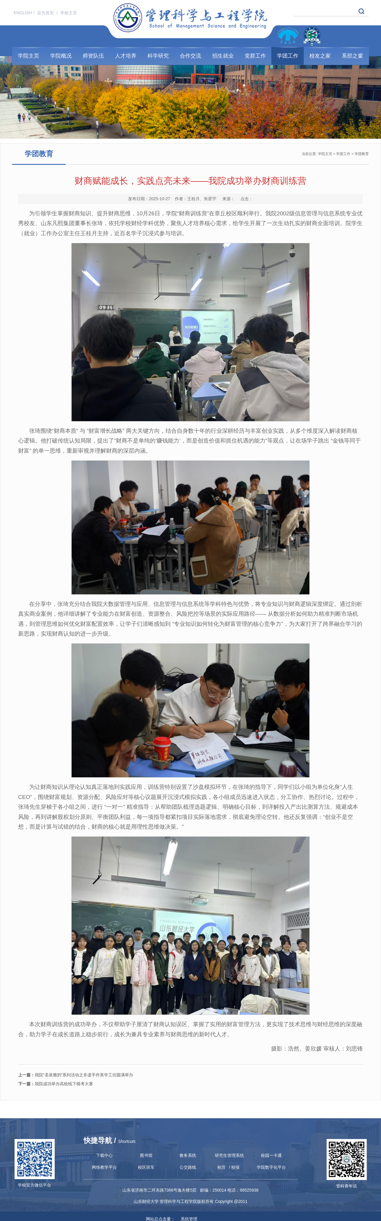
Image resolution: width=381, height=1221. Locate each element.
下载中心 (104, 1155)
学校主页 (68, 12)
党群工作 (255, 56)
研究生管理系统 (229, 1155)
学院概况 (61, 56)
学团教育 (362, 154)
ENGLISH (23, 12)
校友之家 (320, 56)
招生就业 (223, 56)
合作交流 (190, 56)
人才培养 (125, 56)
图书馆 (146, 1155)
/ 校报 (234, 1167)
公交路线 (188, 1167)
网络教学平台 (104, 1167)
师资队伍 (93, 56)
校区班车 (146, 1167)
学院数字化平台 (271, 1167)
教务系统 (188, 1155)
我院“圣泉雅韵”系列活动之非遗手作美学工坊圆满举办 (75, 1074)
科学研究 (158, 56)
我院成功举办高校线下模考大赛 (55, 1083)
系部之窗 (352, 56)
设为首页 (46, 12)
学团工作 (287, 56)
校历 (221, 1167)
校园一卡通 (271, 1155)
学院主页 (28, 56)
